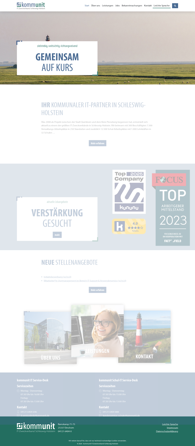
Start (87, 5)
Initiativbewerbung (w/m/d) (57, 280)
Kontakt (148, 5)
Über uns (95, 5)
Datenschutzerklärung (167, 431)
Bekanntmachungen (132, 5)
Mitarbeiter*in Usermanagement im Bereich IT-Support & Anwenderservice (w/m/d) (85, 284)
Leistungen (107, 5)
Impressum (172, 427)
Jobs (117, 5)
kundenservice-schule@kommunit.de (121, 418)
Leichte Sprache (162, 5)
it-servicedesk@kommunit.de (35, 418)
